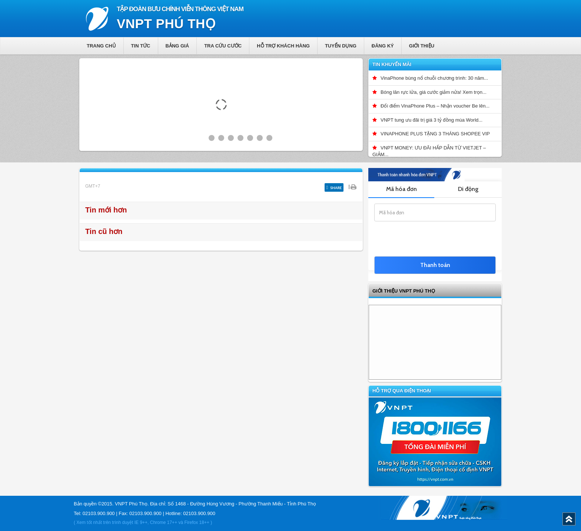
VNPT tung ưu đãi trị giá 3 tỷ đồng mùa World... (431, 120)
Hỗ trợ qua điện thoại (401, 390)
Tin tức (140, 46)
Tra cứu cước (223, 46)
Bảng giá (177, 46)
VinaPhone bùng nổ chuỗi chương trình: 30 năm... (434, 78)
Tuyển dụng (340, 46)
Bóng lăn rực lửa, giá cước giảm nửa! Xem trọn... (434, 92)
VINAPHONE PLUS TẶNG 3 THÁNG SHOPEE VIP (435, 133)
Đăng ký (383, 46)
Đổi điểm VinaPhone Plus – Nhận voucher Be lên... (435, 106)
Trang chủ (101, 46)
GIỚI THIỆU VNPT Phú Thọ (403, 291)
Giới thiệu (421, 46)
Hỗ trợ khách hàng (283, 46)
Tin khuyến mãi (391, 64)
